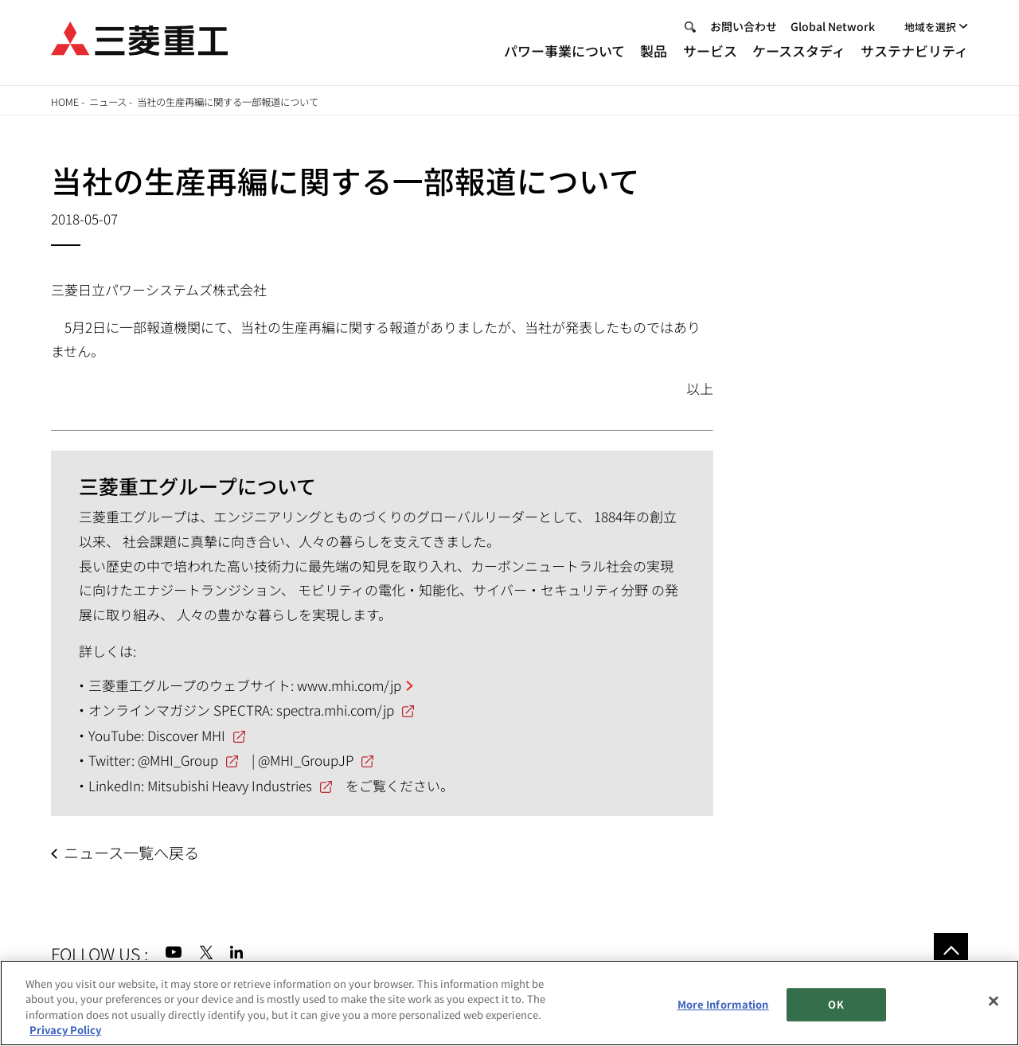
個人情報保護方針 (292, 989)
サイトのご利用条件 (179, 989)
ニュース (108, 102)
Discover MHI (186, 735)
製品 (653, 54)
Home (65, 102)
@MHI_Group (178, 760)
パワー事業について (564, 54)
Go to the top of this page (951, 950)
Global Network (833, 30)
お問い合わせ (743, 30)
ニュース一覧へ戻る (131, 852)
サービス (710, 54)
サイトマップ (84, 989)
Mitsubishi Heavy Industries (229, 785)
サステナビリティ (914, 54)
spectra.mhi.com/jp (335, 710)
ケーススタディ (798, 54)
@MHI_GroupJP (305, 760)
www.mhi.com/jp (349, 685)
